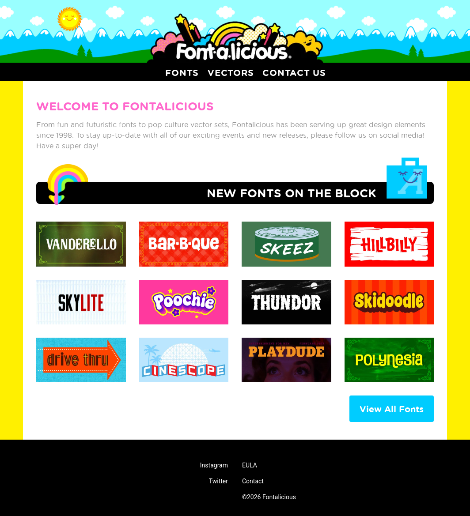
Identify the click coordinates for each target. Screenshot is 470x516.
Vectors (231, 72)
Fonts (182, 72)
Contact (253, 481)
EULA (249, 465)
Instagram (214, 465)
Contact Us (294, 72)
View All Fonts (392, 409)
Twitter (218, 481)
